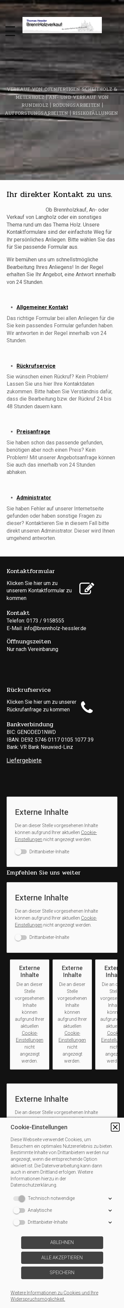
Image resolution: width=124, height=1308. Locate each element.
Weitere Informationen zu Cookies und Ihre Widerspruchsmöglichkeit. (54, 1296)
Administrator (34, 497)
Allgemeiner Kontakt (42, 307)
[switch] (42, 851)
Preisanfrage (33, 431)
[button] (115, 1127)
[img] (62, 25)
